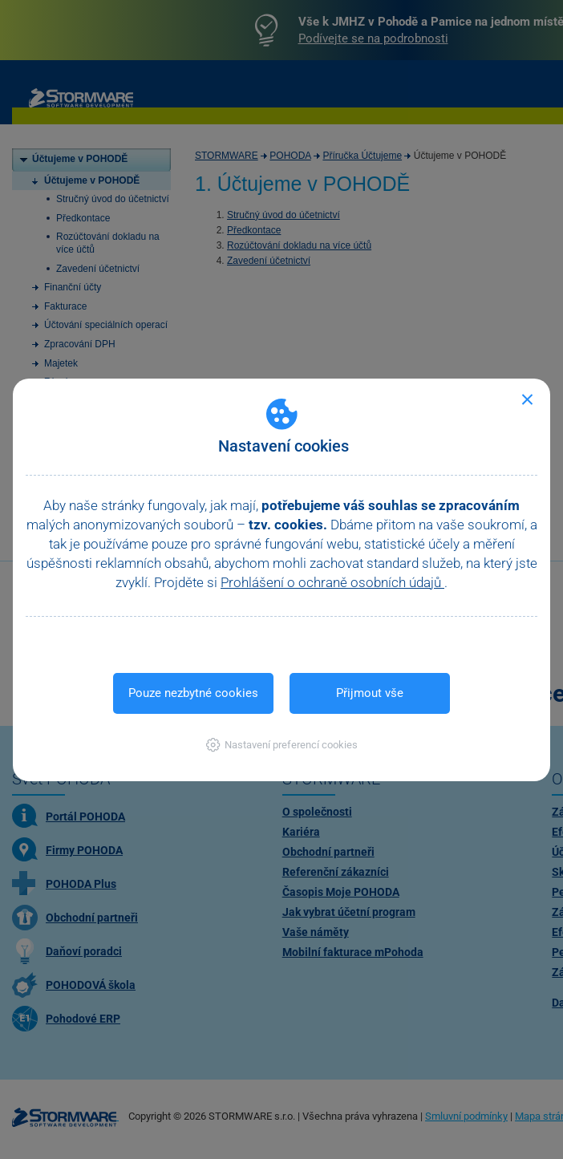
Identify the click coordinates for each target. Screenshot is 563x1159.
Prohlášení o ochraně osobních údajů (332, 582)
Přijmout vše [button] (369, 693)
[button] (282, 745)
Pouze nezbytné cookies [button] (193, 693)
